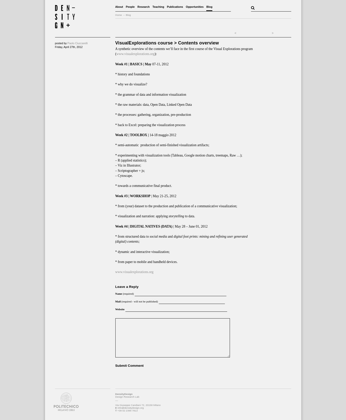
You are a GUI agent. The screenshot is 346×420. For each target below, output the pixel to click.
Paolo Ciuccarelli (77, 43)
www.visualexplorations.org (135, 54)
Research (143, 6)
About (119, 6)
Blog (209, 6)
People (130, 6)
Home (118, 15)
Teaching (158, 6)
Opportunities (195, 6)
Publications (175, 6)
